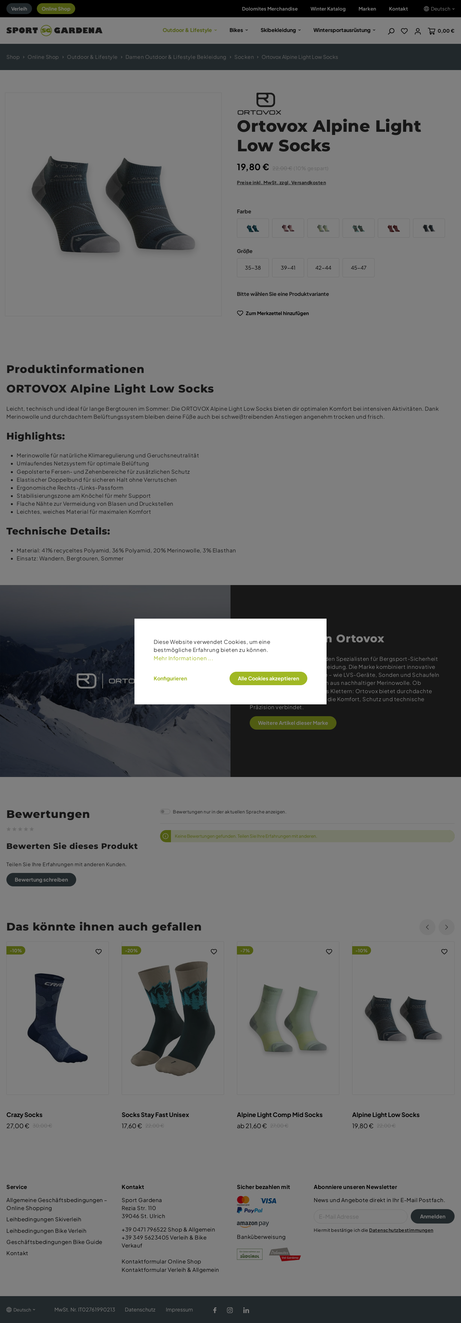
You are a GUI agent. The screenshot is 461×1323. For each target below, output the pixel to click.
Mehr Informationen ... (183, 658)
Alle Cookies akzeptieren (268, 678)
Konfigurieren (170, 678)
